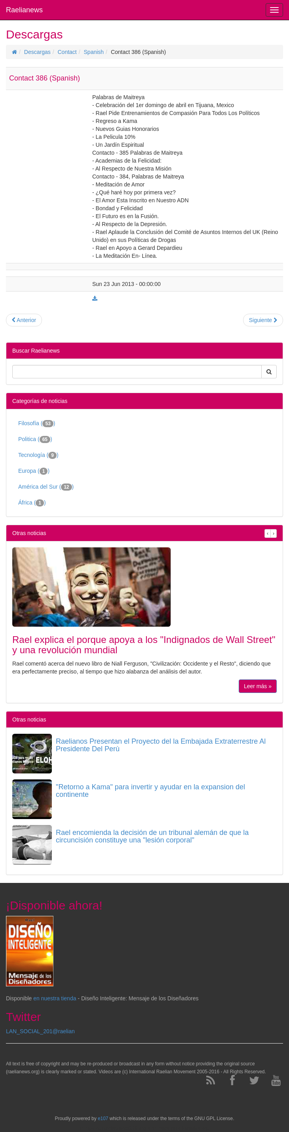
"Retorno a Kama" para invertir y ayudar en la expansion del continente (150, 791)
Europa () (33, 471)
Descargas (37, 52)
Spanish (94, 52)
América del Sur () (46, 487)
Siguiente (263, 320)
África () (32, 503)
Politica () (35, 439)
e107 (103, 1118)
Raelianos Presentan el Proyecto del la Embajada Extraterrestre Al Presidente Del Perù (161, 745)
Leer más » (258, 686)
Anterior (24, 320)
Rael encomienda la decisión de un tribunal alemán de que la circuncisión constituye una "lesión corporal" (152, 836)
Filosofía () (36, 423)
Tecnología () (38, 455)
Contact (66, 52)
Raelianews (24, 10)
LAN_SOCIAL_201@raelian (40, 1031)
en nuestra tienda (54, 998)
